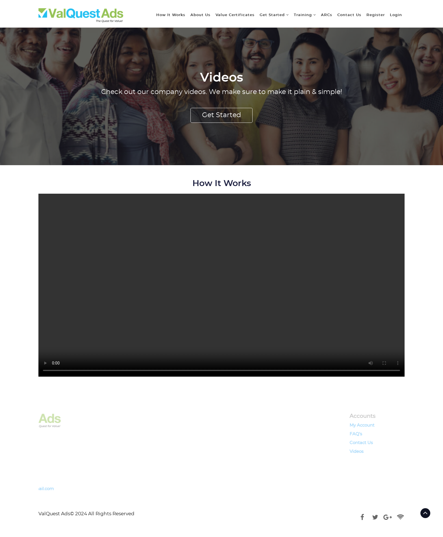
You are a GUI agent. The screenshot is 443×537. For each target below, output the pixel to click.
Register (375, 15)
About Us (200, 15)
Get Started (274, 15)
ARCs (326, 15)
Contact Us (349, 15)
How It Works (170, 15)
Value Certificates (235, 15)
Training (305, 15)
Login (396, 15)
